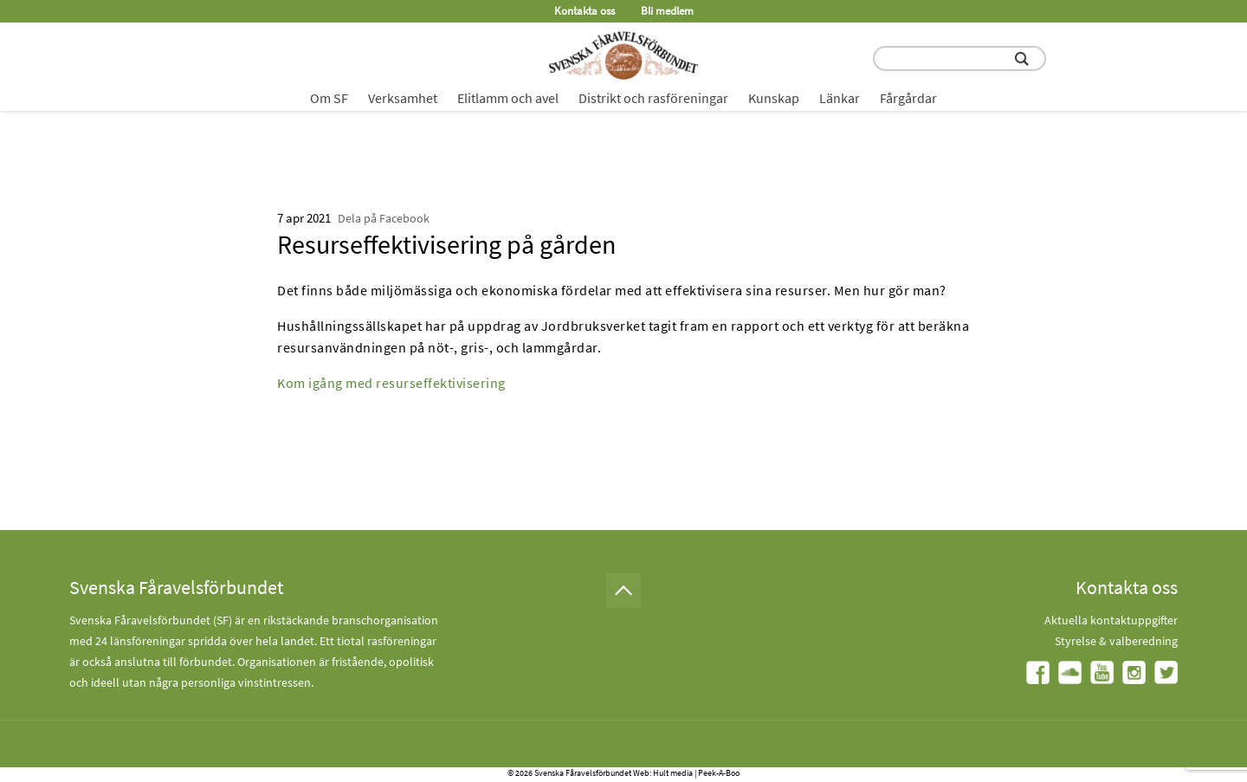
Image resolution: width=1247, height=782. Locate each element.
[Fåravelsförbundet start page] (623, 55)
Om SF (329, 98)
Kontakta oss (584, 10)
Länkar (839, 98)
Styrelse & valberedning (1116, 641)
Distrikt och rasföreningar (653, 98)
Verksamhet (402, 98)
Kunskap (773, 98)
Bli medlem (667, 10)
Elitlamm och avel (508, 98)
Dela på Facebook (384, 218)
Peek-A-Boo (719, 773)
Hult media (673, 773)
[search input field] (959, 58)
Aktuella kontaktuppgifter (1111, 620)
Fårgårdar (908, 98)
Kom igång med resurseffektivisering (391, 382)
